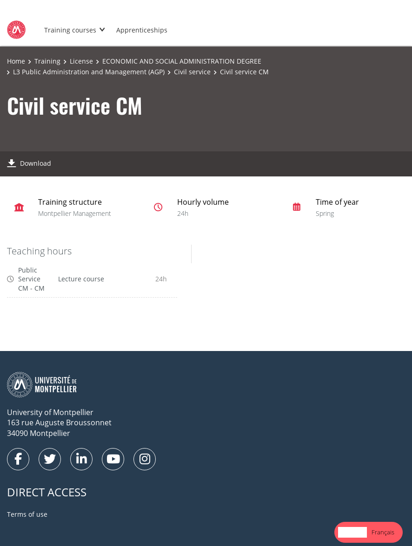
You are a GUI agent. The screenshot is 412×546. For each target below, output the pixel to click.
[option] (383, 532)
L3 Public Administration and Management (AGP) (89, 71)
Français (383, 532)
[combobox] (352, 532)
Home (16, 61)
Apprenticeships (141, 30)
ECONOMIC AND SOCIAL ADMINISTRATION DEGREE (181, 61)
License (81, 61)
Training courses (70, 30)
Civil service (192, 71)
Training (47, 61)
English (352, 532)
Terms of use (27, 514)
